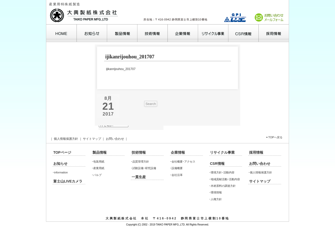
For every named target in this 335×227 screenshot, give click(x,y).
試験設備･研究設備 (144, 168)
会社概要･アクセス (183, 161)
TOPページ (62, 152)
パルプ (97, 174)
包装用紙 (98, 161)
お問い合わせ (115, 139)
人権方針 (216, 199)
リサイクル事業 (222, 152)
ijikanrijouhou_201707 (121, 69)
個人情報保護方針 (66, 139)
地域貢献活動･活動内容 (225, 179)
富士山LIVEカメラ (67, 181)
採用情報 (256, 152)
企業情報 (178, 152)
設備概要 (177, 168)
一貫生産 (139, 177)
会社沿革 (177, 174)
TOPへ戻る (275, 137)
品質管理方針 (140, 161)
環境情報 (216, 192)
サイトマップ (92, 139)
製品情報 (99, 152)
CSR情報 (217, 164)
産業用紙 (98, 168)
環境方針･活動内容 (222, 172)
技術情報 (139, 152)
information (61, 172)
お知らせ (60, 164)
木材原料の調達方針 (223, 185)
